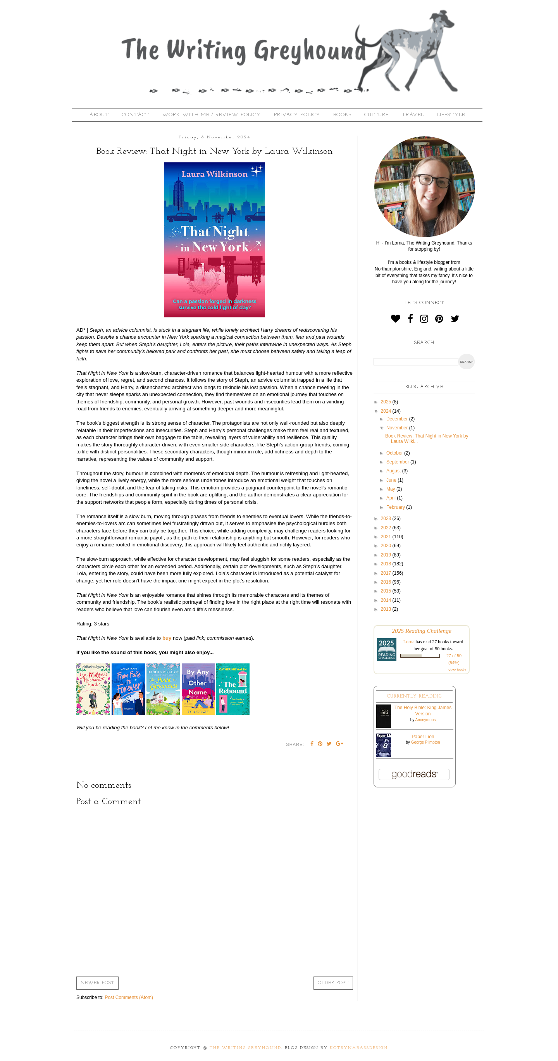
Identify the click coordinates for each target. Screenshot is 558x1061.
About (99, 115)
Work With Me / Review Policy (211, 115)
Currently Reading (414, 696)
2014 (387, 600)
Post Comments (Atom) (129, 997)
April (391, 498)
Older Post (333, 983)
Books (342, 115)
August (394, 471)
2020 (387, 545)
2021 (387, 536)
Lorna (409, 641)
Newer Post (97, 983)
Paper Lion (423, 736)
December (397, 419)
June (392, 480)
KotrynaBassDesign (359, 1048)
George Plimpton (425, 742)
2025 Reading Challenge (421, 630)
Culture (376, 115)
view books (457, 670)
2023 (387, 518)
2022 (387, 527)
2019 (387, 555)
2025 (387, 402)
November (397, 428)
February (396, 507)
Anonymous (425, 720)
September (398, 462)
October (395, 453)
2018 (387, 564)
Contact (135, 115)
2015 (387, 591)
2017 (387, 573)
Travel (413, 115)
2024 (387, 411)
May (391, 489)
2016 (387, 582)
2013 (387, 609)
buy (166, 638)
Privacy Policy (297, 115)
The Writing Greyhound (245, 1048)
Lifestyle (451, 115)
